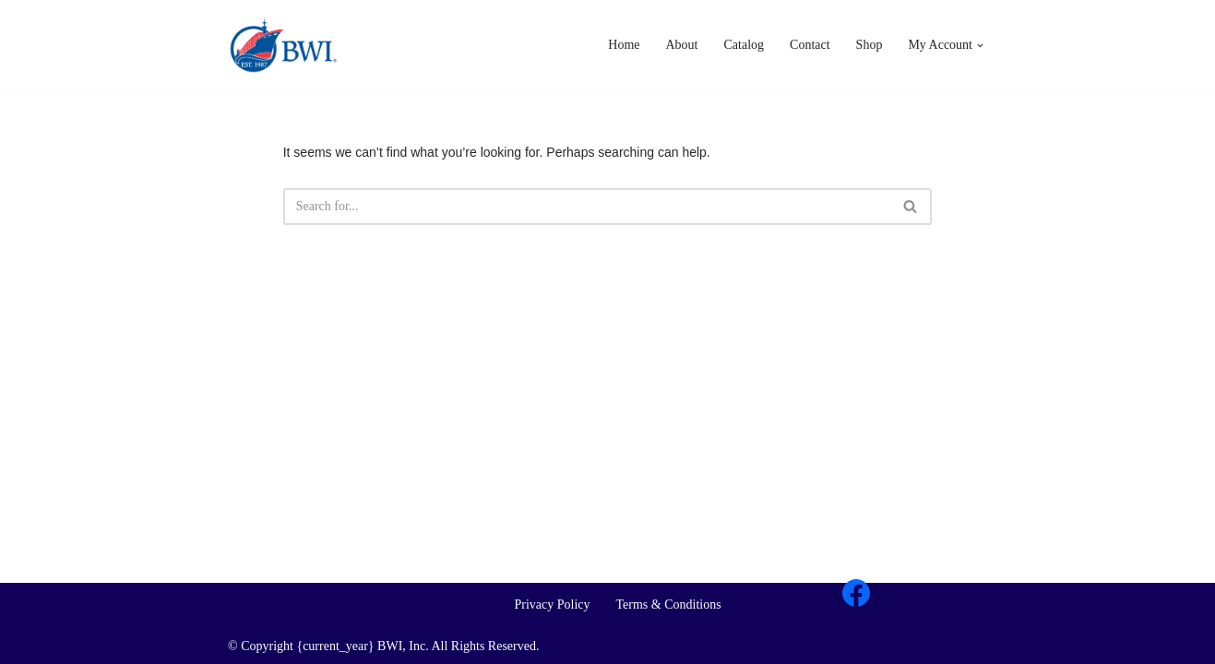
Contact (810, 45)
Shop (869, 45)
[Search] (911, 206)
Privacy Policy (552, 604)
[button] (980, 45)
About (682, 45)
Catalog (744, 45)
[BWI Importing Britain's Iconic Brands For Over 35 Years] (283, 45)
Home (623, 45)
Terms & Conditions (668, 604)
